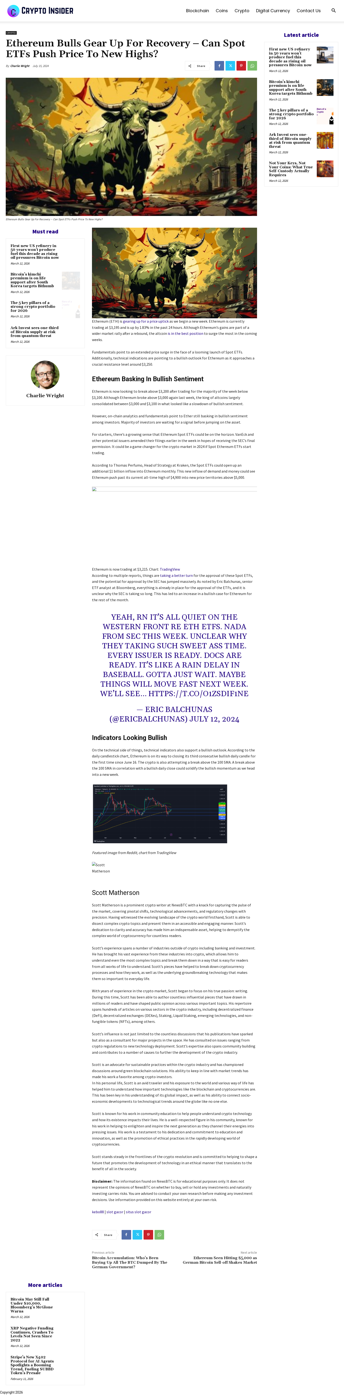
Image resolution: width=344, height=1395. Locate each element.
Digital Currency (273, 11)
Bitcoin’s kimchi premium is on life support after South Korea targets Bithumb (32, 280)
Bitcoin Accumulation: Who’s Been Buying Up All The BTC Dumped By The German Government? (129, 1262)
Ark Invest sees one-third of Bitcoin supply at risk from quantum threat (35, 332)
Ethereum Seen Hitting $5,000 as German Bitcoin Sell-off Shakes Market (220, 1260)
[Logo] (40, 11)
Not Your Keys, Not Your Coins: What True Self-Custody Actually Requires (291, 169)
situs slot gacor (138, 1211)
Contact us (309, 11)
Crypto (242, 11)
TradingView (170, 569)
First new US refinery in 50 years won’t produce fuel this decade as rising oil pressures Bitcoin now (35, 252)
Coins (222, 11)
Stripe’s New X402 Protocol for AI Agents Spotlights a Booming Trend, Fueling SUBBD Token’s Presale (32, 1365)
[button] (333, 11)
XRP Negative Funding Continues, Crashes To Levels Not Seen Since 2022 (32, 1334)
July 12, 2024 (214, 719)
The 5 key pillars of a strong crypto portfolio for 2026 (33, 307)
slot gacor (115, 1211)
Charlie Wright (19, 66)
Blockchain (197, 11)
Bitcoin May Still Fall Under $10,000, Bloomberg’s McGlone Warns (32, 1305)
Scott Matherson (116, 893)
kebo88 (98, 1211)
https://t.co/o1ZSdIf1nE (198, 694)
